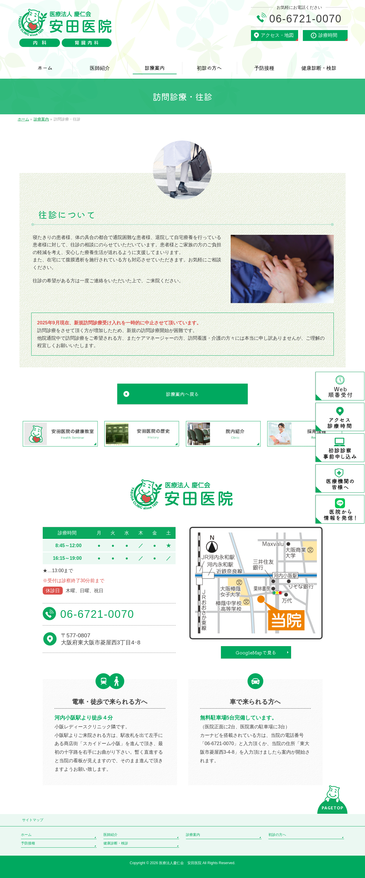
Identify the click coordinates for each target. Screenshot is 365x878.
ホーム (26, 835)
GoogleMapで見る (256, 652)
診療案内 (193, 835)
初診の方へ (277, 835)
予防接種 (28, 843)
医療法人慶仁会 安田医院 (180, 863)
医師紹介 (110, 835)
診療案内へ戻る (182, 393)
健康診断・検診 (115, 843)
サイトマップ (32, 820)
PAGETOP (332, 808)
